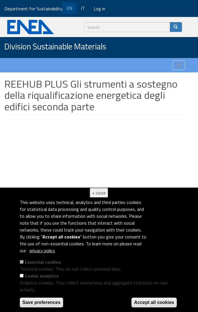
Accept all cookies (154, 302)
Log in (99, 8)
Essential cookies (43, 262)
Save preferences (41, 302)
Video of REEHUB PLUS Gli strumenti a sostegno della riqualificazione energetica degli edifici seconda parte (94, 177)
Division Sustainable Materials (55, 47)
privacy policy (42, 250)
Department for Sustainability (35, 8)
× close (99, 192)
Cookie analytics (42, 275)
